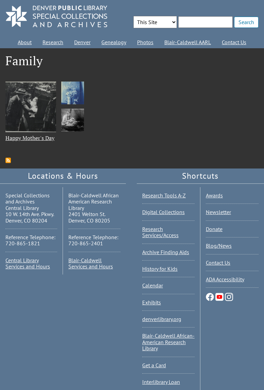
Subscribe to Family (8, 160)
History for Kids (160, 268)
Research (53, 42)
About (25, 42)
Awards (214, 195)
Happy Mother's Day (29, 138)
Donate (214, 229)
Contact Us (234, 42)
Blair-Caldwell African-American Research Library (168, 342)
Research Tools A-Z (164, 195)
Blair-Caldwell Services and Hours (90, 263)
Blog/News (219, 245)
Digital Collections (163, 212)
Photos (145, 42)
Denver (82, 42)
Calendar (152, 285)
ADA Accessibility (225, 279)
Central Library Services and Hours (27, 263)
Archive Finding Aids (165, 252)
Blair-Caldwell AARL (187, 42)
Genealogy (113, 42)
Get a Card (154, 365)
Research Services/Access (160, 232)
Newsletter (218, 212)
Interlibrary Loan (161, 381)
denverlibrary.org (161, 319)
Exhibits (151, 302)
